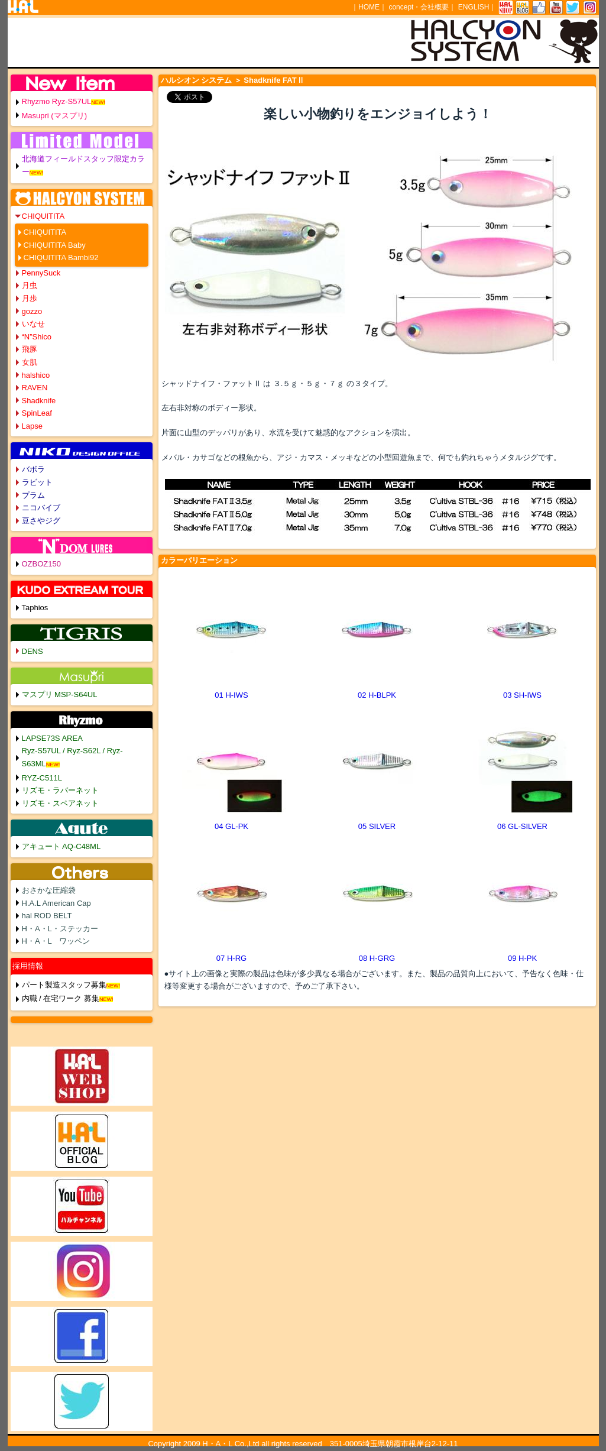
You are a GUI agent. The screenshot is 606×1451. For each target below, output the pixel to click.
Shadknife (39, 400)
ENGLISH (474, 7)
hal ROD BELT (47, 915)
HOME (369, 7)
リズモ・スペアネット (60, 803)
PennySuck (41, 272)
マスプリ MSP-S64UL (60, 694)
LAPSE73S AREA (52, 738)
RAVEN (35, 387)
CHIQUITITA (43, 216)
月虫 (29, 285)
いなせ (33, 323)
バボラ (33, 469)
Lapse (32, 426)
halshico (36, 375)
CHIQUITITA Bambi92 (61, 257)
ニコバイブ (41, 507)
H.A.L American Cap (56, 903)
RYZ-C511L (42, 777)
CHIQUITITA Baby (55, 245)
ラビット (37, 482)
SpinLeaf (37, 413)
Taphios (35, 607)
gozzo (32, 311)
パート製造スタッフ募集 (64, 984)
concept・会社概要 (418, 7)
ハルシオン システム (196, 80)
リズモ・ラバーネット (60, 790)
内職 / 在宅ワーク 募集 (60, 998)
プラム (33, 495)
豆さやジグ (41, 520)
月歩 (29, 298)
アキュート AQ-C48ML (61, 846)
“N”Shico (37, 336)
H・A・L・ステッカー (60, 928)
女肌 (29, 362)
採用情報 (27, 965)
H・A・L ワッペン (56, 941)
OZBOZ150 (41, 563)
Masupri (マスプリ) (55, 115)
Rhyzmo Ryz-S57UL (57, 101)
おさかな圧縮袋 (49, 890)
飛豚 (29, 349)
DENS (32, 651)
